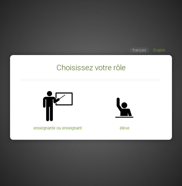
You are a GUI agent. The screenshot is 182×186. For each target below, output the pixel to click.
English (159, 50)
